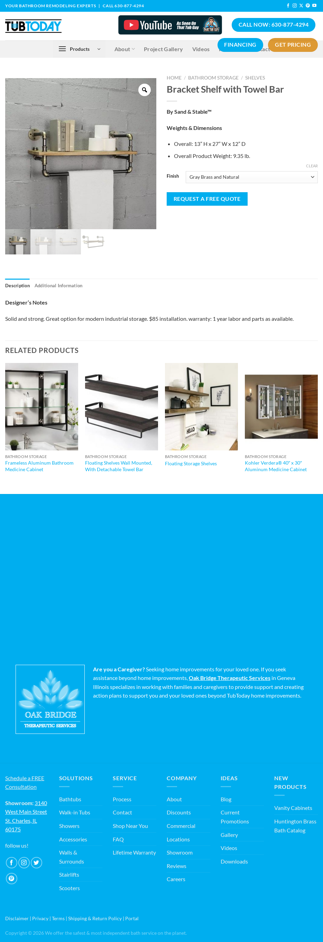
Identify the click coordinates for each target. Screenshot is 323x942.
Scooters (69, 888)
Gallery (229, 834)
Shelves (255, 78)
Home (174, 78)
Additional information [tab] (59, 285)
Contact (122, 812)
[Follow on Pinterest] (308, 5)
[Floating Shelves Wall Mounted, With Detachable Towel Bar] (121, 406)
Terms (58, 918)
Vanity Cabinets (293, 807)
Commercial (181, 825)
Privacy (40, 918)
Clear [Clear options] (312, 166)
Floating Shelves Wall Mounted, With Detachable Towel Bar (118, 466)
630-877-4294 (129, 5)
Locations (178, 839)
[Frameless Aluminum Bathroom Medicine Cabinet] (41, 406)
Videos (229, 848)
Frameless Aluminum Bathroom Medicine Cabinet (39, 466)
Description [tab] (17, 285)
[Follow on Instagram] (295, 5)
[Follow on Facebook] (288, 5)
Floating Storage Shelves (191, 463)
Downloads (234, 861)
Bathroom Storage (213, 78)
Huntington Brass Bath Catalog (295, 825)
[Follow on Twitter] (36, 862)
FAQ (118, 839)
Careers (176, 879)
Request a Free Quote (207, 199)
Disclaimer (17, 918)
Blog (226, 799)
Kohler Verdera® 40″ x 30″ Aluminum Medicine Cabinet (276, 466)
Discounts (179, 812)
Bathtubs (70, 799)
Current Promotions (235, 816)
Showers (69, 825)
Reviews (176, 865)
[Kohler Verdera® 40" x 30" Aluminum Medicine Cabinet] (281, 406)
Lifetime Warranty (134, 852)
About (174, 799)
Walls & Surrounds (71, 857)
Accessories (73, 839)
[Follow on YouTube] (314, 5)
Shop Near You (130, 825)
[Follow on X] (301, 5)
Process (122, 799)
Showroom (180, 852)
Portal (132, 918)
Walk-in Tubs (74, 812)
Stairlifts (69, 874)
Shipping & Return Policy (95, 918)
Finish (173, 176)
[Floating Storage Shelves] (201, 406)
